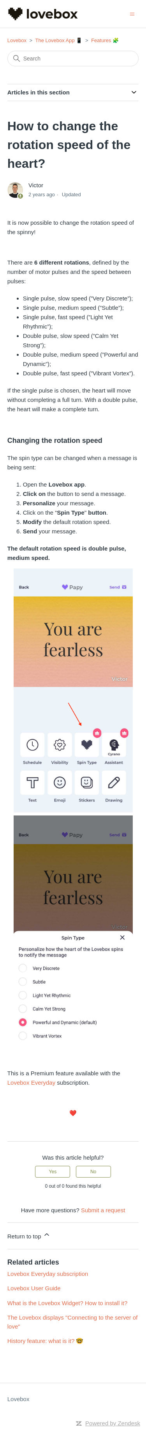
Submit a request (103, 1210)
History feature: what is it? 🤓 (45, 1341)
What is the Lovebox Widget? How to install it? (67, 1303)
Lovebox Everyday (31, 1082)
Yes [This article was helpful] (53, 1171)
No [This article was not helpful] (93, 1171)
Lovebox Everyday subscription (47, 1273)
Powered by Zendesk (112, 1423)
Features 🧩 (105, 40)
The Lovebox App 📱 (59, 40)
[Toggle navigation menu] (132, 13)
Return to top (29, 1235)
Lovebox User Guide (34, 1288)
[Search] (73, 58)
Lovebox (16, 40)
